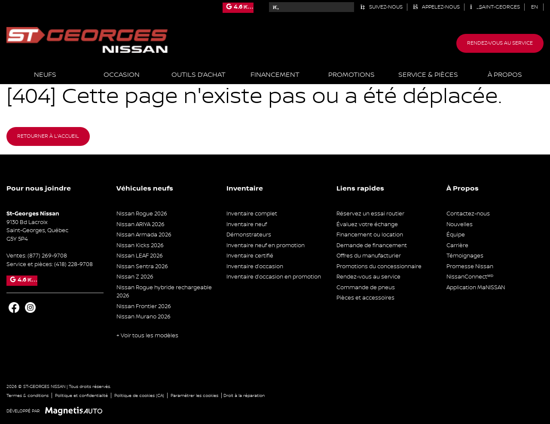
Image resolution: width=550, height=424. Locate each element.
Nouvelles (459, 224)
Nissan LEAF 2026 (139, 255)
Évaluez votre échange (367, 224)
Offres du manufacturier (368, 255)
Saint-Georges (495, 7)
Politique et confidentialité (81, 395)
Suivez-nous (381, 7)
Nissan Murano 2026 (143, 316)
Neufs (45, 75)
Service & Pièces (428, 75)
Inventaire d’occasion (254, 266)
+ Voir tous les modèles (147, 335)
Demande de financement (371, 245)
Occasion (122, 75)
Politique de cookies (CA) (139, 395)
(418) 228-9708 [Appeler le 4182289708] (73, 264)
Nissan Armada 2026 (143, 234)
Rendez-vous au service (500, 43)
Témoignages (464, 255)
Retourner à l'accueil (48, 136)
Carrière (457, 245)
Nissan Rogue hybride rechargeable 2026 (164, 292)
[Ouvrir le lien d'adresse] (37, 230)
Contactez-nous (468, 213)
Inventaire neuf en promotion (265, 245)
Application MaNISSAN (475, 287)
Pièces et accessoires (365, 297)
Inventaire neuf (246, 224)
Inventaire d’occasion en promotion (273, 276)
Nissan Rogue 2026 (141, 213)
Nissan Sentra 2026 (142, 266)
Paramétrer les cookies (194, 395)
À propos (505, 75)
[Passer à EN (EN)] (535, 7)
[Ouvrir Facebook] (14, 307)
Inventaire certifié (249, 255)
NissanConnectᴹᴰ (469, 276)
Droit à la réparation (244, 395)
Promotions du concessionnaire (379, 266)
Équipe (455, 234)
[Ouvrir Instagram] (30, 307)
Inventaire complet (251, 213)
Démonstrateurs (248, 234)
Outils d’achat (198, 75)
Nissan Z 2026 (134, 276)
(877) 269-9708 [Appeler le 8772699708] (47, 255)
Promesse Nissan (469, 266)
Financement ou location (369, 234)
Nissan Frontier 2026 (143, 306)
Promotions (351, 75)
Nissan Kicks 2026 (140, 245)
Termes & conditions (27, 395)
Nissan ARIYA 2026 (140, 224)
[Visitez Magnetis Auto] (76, 411)
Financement (275, 75)
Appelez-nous (436, 7)
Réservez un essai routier (370, 213)
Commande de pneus (365, 287)
